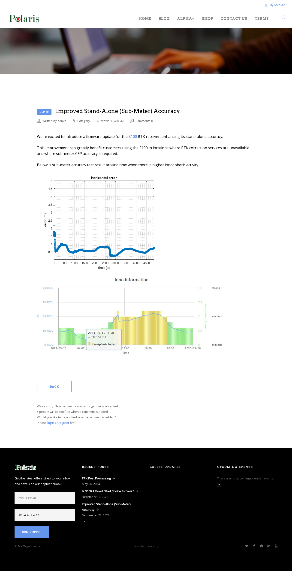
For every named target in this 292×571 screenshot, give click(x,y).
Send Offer (32, 532)
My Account (275, 5)
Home (144, 19)
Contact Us (234, 19)
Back (54, 386)
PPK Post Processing (96, 478)
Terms (262, 19)
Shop (207, 19)
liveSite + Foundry (146, 546)
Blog (164, 19)
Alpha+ (186, 19)
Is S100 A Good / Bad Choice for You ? (108, 491)
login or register (58, 423)
